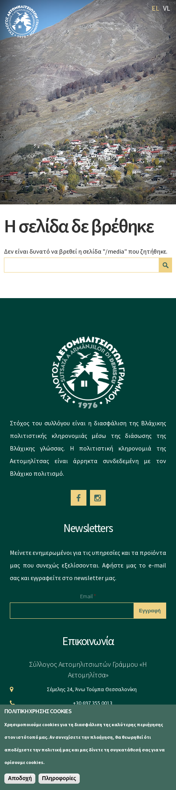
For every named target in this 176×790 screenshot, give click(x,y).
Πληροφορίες (59, 778)
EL (155, 8)
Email (88, 596)
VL (166, 8)
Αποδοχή (20, 778)
